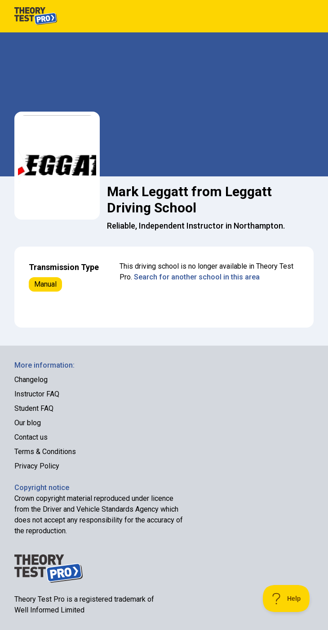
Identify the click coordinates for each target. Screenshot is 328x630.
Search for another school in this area (197, 277)
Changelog (31, 379)
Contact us (31, 437)
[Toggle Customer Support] (286, 598)
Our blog (27, 422)
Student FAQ (33, 408)
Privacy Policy (36, 466)
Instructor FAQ (36, 394)
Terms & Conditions (45, 451)
